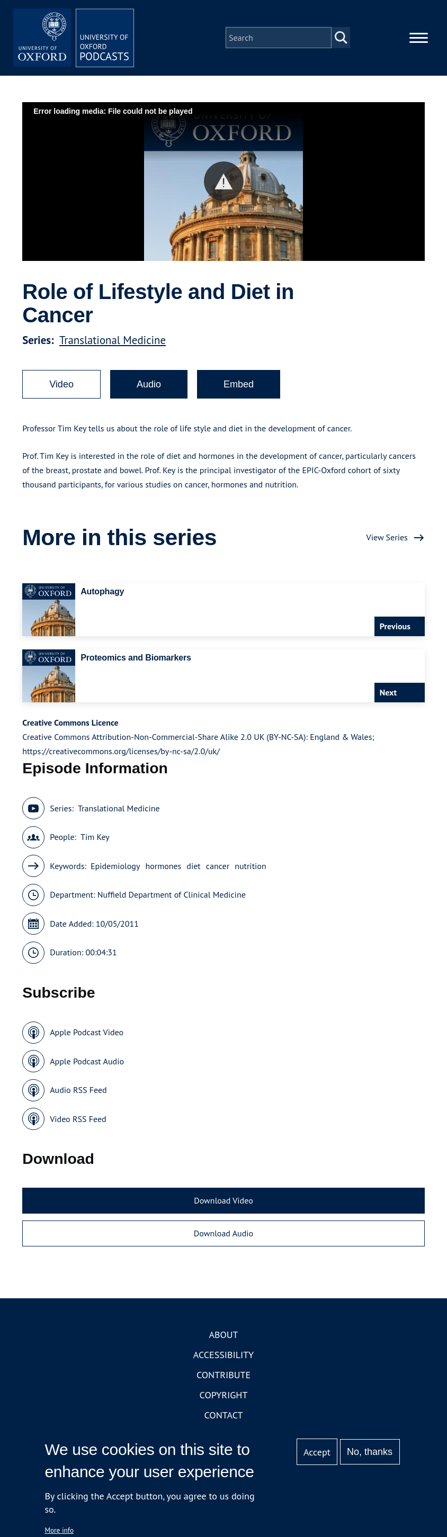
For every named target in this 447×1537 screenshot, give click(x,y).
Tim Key (95, 840)
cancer (217, 869)
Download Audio (223, 1236)
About (223, 1338)
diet (193, 869)
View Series (387, 540)
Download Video (223, 1203)
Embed (239, 387)
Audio (149, 387)
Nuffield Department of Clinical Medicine (171, 897)
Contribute (223, 1378)
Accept (316, 1452)
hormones (163, 869)
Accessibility (223, 1358)
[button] (224, 184)
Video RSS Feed (78, 1122)
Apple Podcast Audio (87, 1064)
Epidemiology (115, 869)
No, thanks (369, 1451)
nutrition (250, 869)
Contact (223, 1418)
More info (59, 1530)
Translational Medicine (112, 343)
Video (61, 387)
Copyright (224, 1398)
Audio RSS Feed (78, 1093)
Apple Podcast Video (86, 1035)
